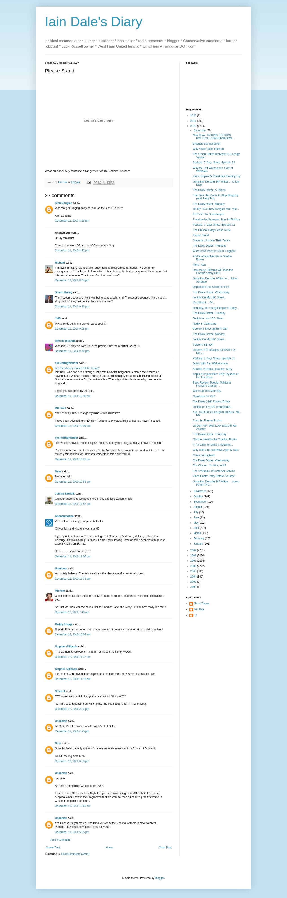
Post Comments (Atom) (75, 854)
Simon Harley (63, 292)
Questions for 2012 (204, 396)
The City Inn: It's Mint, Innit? (209, 465)
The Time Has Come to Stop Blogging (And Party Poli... (215, 197)
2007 (193, 560)
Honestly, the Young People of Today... (216, 308)
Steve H (60, 691)
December (200, 130)
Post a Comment (60, 839)
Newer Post (53, 847)
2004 (193, 576)
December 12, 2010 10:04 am (73, 634)
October (199, 496)
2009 (193, 550)
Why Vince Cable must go (208, 148)
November (200, 491)
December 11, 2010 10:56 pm (73, 481)
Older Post (165, 847)
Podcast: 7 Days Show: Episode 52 (214, 224)
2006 (193, 566)
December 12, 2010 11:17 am (73, 656)
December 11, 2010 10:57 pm (73, 504)
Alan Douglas (63, 203)
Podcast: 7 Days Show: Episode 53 (214, 162)
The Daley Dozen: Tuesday (209, 313)
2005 (193, 571)
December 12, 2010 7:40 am (72, 612)
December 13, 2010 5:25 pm (72, 832)
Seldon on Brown (203, 344)
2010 (193, 126)
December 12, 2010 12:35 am (73, 578)
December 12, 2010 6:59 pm (72, 761)
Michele (60, 590)
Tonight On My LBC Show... (209, 297)
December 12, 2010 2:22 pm (72, 709)
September (200, 501)
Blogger (159, 878)
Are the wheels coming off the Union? (77, 368)
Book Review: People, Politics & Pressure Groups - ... (212, 384)
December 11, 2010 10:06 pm (73, 396)
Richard (60, 262)
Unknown (61, 568)
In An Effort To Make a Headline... (213, 444)
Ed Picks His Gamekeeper (208, 214)
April (197, 528)
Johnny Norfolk (65, 493)
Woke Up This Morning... (207, 390)
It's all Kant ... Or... (204, 302)
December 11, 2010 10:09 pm (73, 425)
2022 (193, 115)
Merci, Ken (199, 264)
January (199, 543)
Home (109, 847)
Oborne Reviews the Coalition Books (215, 439)
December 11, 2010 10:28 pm (73, 459)
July (196, 512)
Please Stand (201, 235)
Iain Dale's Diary (93, 21)
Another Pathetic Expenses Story (212, 369)
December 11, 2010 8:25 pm (72, 220)
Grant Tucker (201, 603)
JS (195, 615)
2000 (193, 586)
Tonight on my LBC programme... (212, 406)
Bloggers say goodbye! (206, 143)
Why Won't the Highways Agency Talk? (216, 449)
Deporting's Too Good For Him (211, 286)
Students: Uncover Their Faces (211, 240)
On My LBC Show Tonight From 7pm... (216, 209)
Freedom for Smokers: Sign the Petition (216, 219)
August (198, 506)
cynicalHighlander (66, 363)
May (196, 522)
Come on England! (204, 455)
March (198, 533)
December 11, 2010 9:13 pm (72, 306)
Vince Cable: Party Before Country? (214, 476)
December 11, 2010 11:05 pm (73, 556)
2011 (193, 120)
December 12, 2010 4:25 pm (72, 731)
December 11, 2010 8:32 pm (72, 250)
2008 (193, 555)
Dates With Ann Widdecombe (210, 363)
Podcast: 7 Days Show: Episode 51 (214, 358)
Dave (58, 471)
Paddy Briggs (63, 624)
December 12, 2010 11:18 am (73, 679)
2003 (193, 581)
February (199, 538)
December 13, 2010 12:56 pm (73, 806)
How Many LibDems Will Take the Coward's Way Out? (213, 271)
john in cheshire (65, 340)
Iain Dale (60, 408)
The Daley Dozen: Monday (209, 203)
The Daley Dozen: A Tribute (209, 190)
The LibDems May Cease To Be (212, 230)
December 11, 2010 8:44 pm (72, 280)
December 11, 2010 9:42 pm (72, 351)
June (197, 517)
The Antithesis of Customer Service (214, 471)
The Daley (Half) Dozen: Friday (211, 401)
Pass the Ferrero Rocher (207, 420)
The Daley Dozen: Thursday (209, 245)
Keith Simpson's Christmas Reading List (217, 176)
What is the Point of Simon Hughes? (214, 251)
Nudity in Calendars (204, 323)
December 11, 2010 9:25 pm (72, 328)
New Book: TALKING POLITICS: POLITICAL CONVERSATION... (213, 137)
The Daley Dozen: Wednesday (211, 292)
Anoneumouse (64, 516)
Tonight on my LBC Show (208, 318)
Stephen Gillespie (66, 646)
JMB (58, 318)
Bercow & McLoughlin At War (210, 328)
